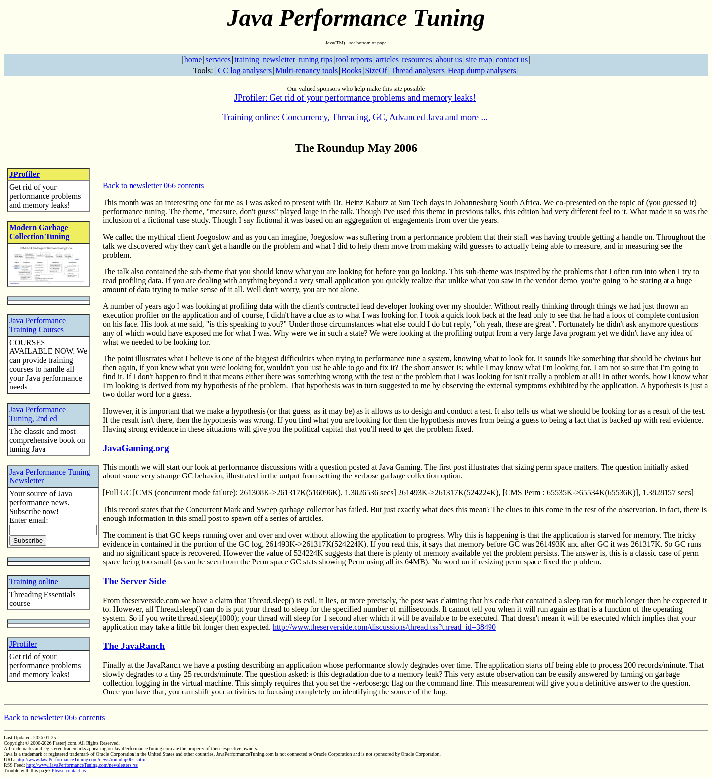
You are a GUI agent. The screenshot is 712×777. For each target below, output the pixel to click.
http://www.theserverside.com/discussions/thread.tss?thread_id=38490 (384, 627)
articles (387, 59)
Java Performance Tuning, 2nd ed (37, 414)
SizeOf (376, 70)
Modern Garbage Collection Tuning (39, 232)
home (193, 59)
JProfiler (24, 174)
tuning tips (315, 59)
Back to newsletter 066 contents (153, 185)
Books (351, 70)
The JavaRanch (134, 646)
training (246, 59)
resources (417, 59)
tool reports (354, 59)
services (218, 59)
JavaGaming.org (136, 448)
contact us (512, 59)
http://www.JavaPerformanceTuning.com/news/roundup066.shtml (81, 759)
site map (479, 59)
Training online (33, 581)
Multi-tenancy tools (306, 70)
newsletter (279, 59)
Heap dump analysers (482, 70)
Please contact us (69, 770)
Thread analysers (418, 70)
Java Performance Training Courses (37, 325)
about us (449, 59)
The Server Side (134, 581)
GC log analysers (245, 70)
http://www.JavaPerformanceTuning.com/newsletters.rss (82, 765)
